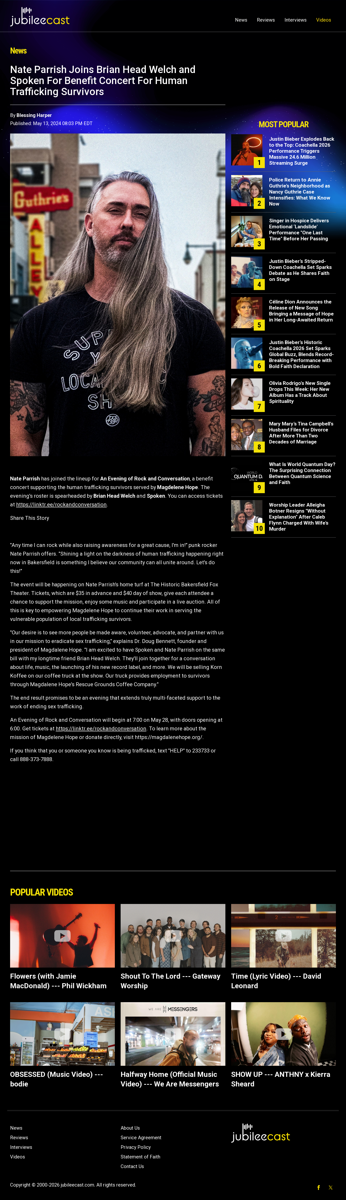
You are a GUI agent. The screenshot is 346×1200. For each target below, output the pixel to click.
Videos (323, 20)
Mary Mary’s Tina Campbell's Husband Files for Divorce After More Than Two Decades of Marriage (301, 433)
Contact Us (132, 1166)
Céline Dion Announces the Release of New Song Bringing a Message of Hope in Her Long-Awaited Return (301, 311)
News (241, 20)
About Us (130, 1128)
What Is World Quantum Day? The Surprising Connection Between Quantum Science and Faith (302, 473)
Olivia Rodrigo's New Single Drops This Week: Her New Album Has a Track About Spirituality (300, 392)
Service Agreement (141, 1137)
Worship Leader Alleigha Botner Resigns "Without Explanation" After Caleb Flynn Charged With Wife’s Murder (298, 517)
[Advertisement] (283, 91)
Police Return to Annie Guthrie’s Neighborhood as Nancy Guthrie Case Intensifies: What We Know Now (299, 192)
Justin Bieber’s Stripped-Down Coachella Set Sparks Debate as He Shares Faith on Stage (300, 270)
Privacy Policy (136, 1147)
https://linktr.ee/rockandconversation (61, 505)
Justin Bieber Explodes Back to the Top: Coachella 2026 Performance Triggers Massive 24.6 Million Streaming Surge (301, 151)
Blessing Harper (34, 115)
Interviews (295, 20)
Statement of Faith (140, 1157)
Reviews (266, 20)
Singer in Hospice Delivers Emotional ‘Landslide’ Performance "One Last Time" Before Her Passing (299, 230)
